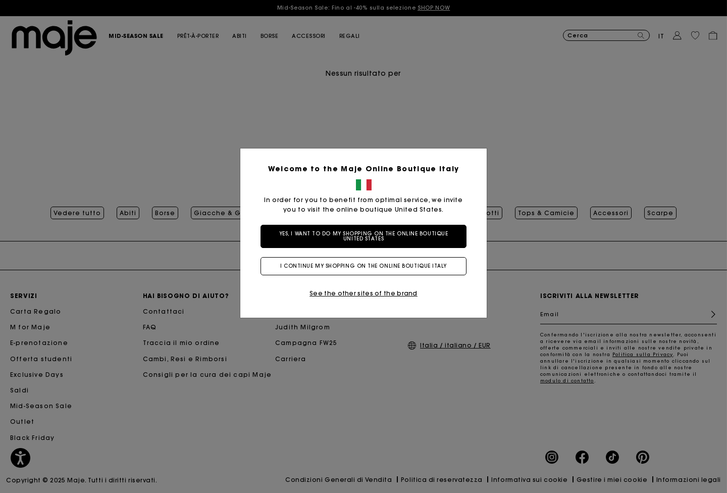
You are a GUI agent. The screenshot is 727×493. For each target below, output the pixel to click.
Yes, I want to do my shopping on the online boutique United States (363, 236)
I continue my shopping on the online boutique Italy (363, 266)
